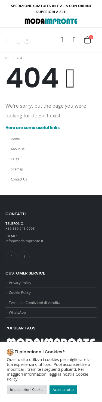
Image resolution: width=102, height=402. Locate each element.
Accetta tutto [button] (63, 389)
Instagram (24, 256)
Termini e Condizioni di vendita (34, 302)
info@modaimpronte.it (24, 240)
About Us (17, 149)
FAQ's (15, 159)
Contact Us (19, 179)
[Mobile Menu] (8, 40)
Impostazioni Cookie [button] (27, 389)
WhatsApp (17, 312)
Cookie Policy (20, 292)
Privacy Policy (20, 282)
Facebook (11, 256)
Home (15, 139)
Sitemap (17, 169)
